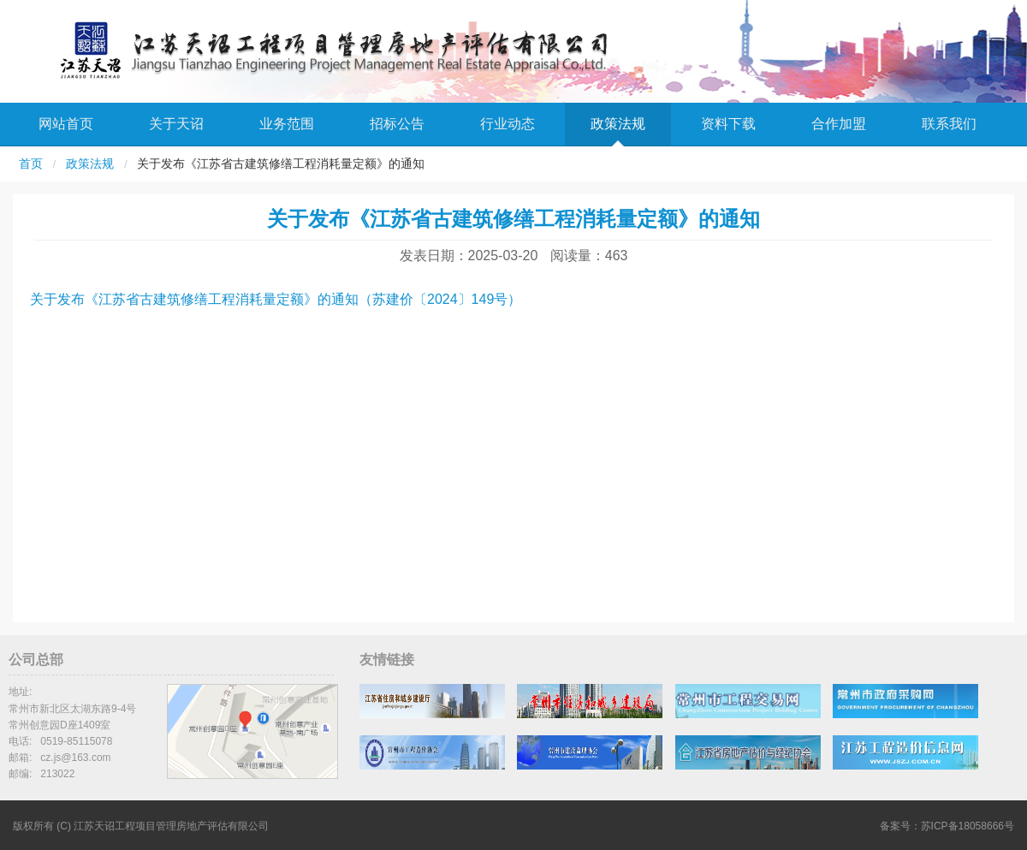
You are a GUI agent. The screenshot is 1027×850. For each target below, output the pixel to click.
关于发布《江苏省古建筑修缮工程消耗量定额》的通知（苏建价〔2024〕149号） (275, 299)
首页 (31, 164)
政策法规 (618, 123)
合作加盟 (838, 123)
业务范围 (286, 123)
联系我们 (949, 123)
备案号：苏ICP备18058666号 (947, 826)
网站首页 (66, 123)
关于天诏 (176, 123)
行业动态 (507, 123)
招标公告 (397, 123)
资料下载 (728, 123)
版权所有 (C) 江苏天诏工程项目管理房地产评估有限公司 (141, 826)
